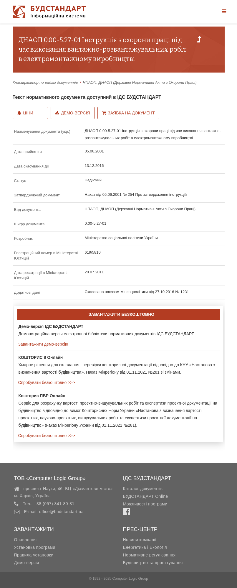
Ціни (25, 113)
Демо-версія (72, 113)
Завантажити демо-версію (42, 344)
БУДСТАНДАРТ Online (145, 496)
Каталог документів (143, 488)
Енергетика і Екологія (145, 547)
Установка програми (34, 547)
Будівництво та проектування (153, 562)
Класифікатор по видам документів (45, 82)
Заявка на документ (128, 113)
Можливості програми (145, 504)
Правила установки (34, 555)
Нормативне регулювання (149, 555)
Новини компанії (140, 539)
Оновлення (25, 539)
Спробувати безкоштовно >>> (46, 382)
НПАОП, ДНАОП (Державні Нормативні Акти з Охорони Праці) (140, 82)
